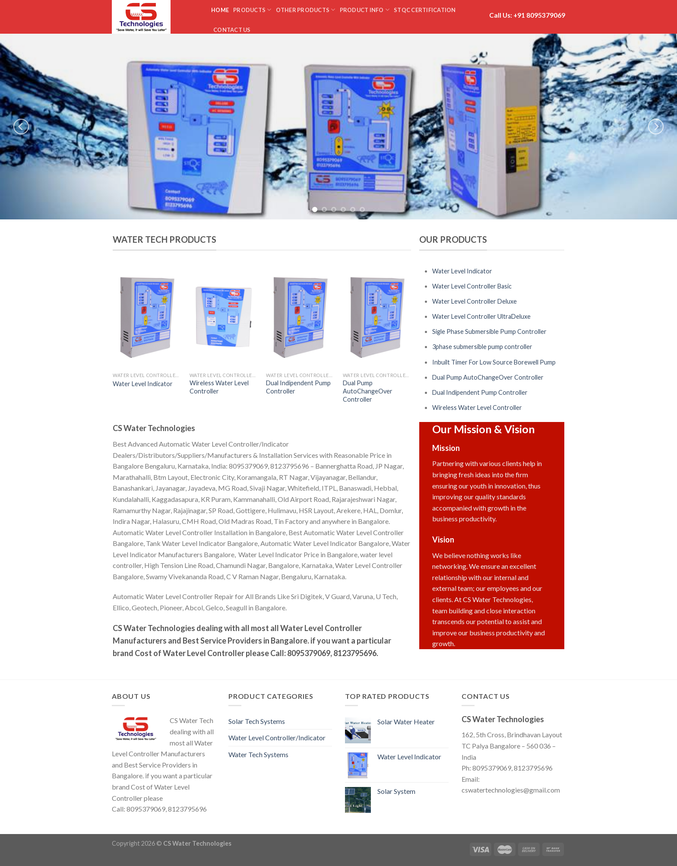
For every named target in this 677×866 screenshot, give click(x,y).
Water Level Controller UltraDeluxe (481, 316)
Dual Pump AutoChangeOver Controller (367, 391)
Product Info (365, 10)
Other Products (305, 10)
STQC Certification (425, 9)
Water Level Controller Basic (472, 286)
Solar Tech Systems (256, 721)
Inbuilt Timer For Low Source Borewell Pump (494, 362)
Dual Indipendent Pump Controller (298, 387)
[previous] (21, 126)
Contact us (232, 29)
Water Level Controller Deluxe (474, 301)
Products (252, 10)
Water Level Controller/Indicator (277, 737)
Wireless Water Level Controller (219, 387)
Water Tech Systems (258, 754)
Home (220, 9)
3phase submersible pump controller (482, 346)
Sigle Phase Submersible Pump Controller (489, 331)
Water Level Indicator (143, 383)
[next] (656, 126)
